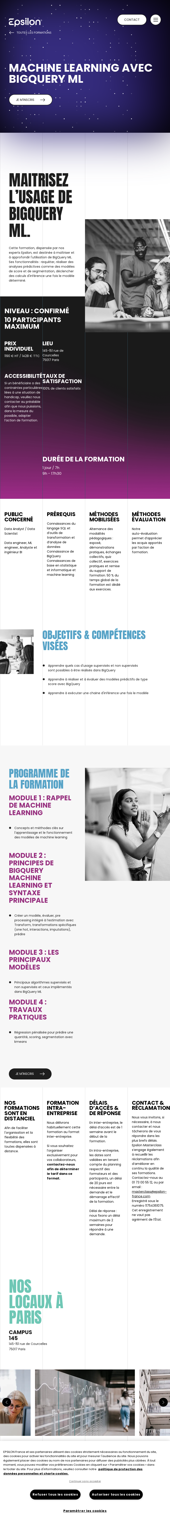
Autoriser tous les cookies (116, 1494)
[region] (85, 1481)
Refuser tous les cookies (55, 1494)
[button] (155, 19)
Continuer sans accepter (85, 1481)
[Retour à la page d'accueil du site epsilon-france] (25, 22)
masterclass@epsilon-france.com (149, 1193)
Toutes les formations (30, 32)
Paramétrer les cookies (85, 1511)
